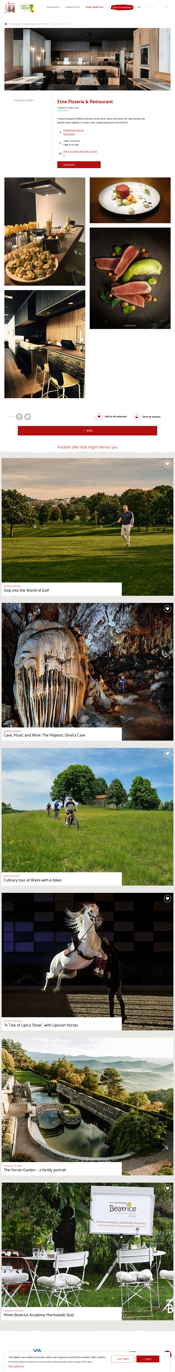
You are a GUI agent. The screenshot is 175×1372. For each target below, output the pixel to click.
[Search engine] (153, 8)
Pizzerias (44, 24)
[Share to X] (27, 416)
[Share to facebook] (19, 416)
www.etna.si (69, 165)
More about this (16, 1366)
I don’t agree (123, 1359)
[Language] (166, 7)
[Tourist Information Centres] (146, 8)
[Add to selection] (111, 416)
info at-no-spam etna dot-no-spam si (80, 153)
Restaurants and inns (31, 24)
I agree (148, 1359)
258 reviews (62, 110)
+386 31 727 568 (70, 145)
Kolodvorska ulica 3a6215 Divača (73, 132)
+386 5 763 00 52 (71, 141)
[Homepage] (9, 7)
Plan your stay (15, 24)
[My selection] (139, 8)
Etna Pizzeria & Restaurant (60, 24)
